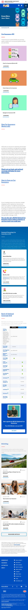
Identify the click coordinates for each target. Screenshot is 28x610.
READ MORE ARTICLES (14, 534)
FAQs (16, 578)
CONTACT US (17, 576)
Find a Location (6, 300)
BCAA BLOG (17, 562)
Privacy (5, 607)
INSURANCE (4, 562)
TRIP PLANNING (18, 564)
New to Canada (18, 567)
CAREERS (16, 571)
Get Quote (14, 430)
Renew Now (6, 263)
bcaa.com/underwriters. (5, 601)
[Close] (26, 2)
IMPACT (3, 567)
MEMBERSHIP (4, 560)
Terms (2, 607)
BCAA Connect (18, 560)
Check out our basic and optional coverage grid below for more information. (12, 171)
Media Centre (18, 569)
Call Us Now (6, 282)
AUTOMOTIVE (4, 565)
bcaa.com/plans (17, 544)
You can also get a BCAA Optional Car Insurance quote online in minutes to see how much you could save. (13, 219)
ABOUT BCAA (17, 574)
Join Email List (18, 580)
